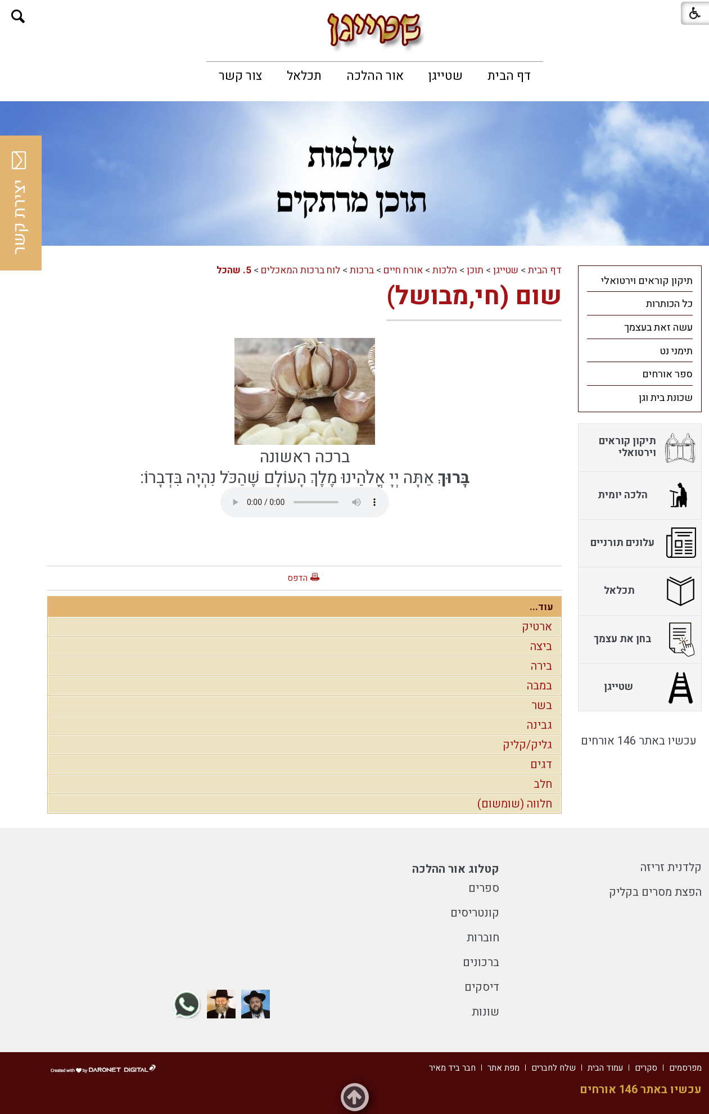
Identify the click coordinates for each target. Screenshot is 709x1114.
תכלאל (304, 76)
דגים (541, 764)
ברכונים (481, 962)
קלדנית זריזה (671, 867)
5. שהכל (233, 270)
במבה (539, 686)
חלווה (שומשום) (514, 804)
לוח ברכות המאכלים (300, 270)
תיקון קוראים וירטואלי (647, 280)
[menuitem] (509, 76)
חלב (543, 784)
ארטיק (537, 627)
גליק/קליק (527, 745)
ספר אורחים (667, 374)
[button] (18, 16)
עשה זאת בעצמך (658, 327)
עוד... (541, 607)
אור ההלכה (375, 76)
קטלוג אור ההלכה (455, 869)
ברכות (362, 270)
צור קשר (240, 76)
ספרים (483, 888)
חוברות (483, 938)
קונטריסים (474, 913)
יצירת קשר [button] (19, 203)
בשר (541, 705)
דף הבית (509, 76)
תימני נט (676, 351)
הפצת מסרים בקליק (655, 892)
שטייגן (445, 76)
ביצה (541, 646)
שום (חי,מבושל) (474, 296)
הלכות (444, 270)
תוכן (475, 270)
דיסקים (481, 987)
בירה (541, 666)
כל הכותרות (669, 304)
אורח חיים (403, 270)
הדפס (297, 578)
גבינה (539, 725)
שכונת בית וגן (666, 397)
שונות (485, 1012)
